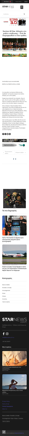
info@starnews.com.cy (8, 337)
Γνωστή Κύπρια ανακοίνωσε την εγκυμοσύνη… (11, 368)
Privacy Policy (6, 401)
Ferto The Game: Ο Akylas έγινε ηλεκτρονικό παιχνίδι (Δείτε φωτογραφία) (13, 239)
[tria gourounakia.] (14, 55)
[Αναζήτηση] (12, 14)
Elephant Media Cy (19, 433)
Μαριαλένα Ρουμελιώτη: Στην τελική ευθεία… (12, 391)
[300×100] (14, 22)
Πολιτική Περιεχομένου (7, 406)
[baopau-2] (14, 198)
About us (4, 409)
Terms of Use (5, 404)
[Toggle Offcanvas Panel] (21, 7)
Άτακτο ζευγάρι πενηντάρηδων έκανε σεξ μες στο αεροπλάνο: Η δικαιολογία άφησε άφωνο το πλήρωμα (14, 268)
